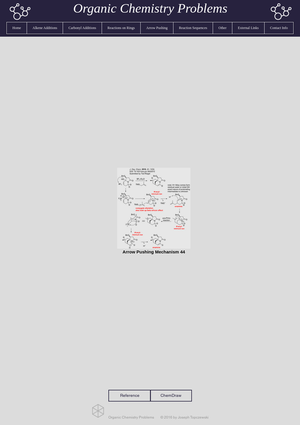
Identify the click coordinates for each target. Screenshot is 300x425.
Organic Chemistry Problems (150, 8)
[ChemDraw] (171, 396)
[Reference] (129, 396)
